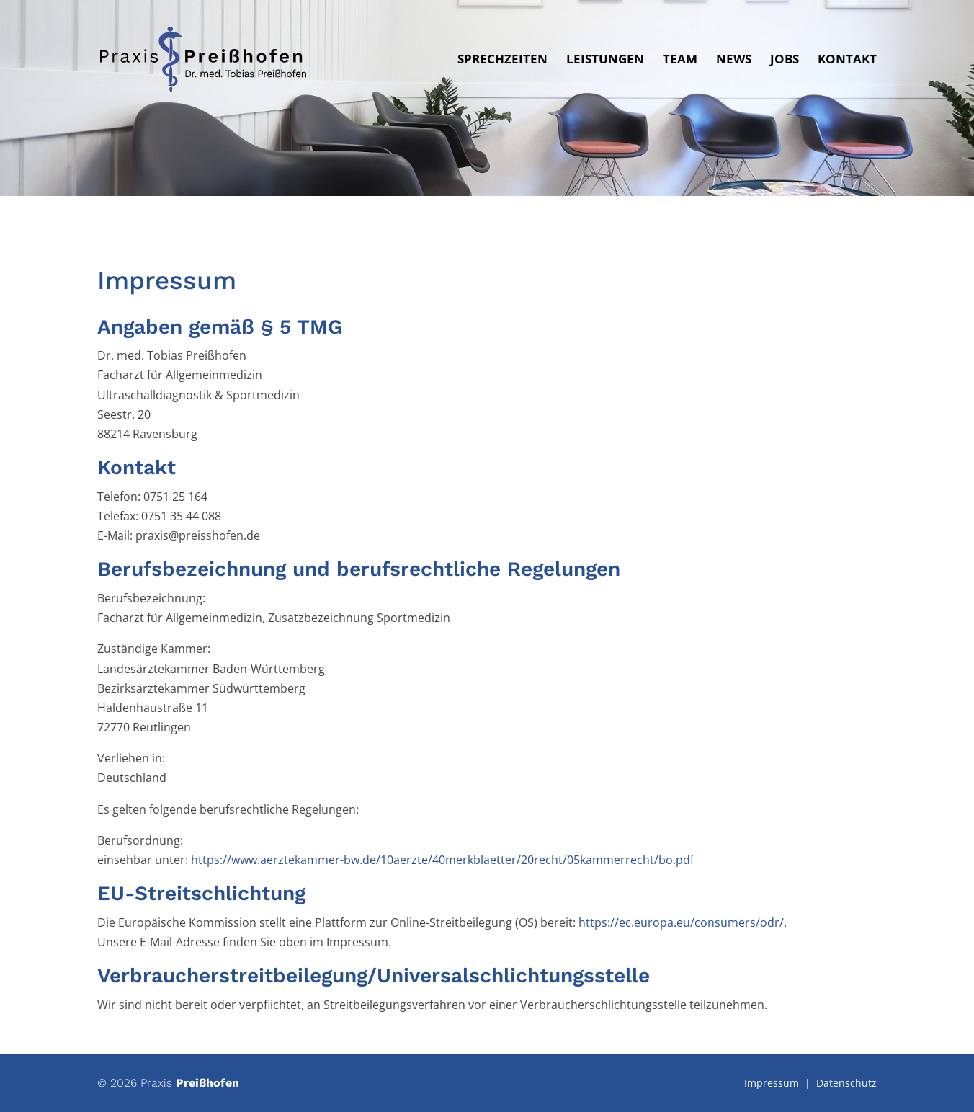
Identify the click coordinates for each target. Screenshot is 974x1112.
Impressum (771, 1083)
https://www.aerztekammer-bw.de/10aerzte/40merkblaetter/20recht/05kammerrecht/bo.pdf (442, 860)
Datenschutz (846, 1083)
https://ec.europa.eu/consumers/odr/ (681, 922)
